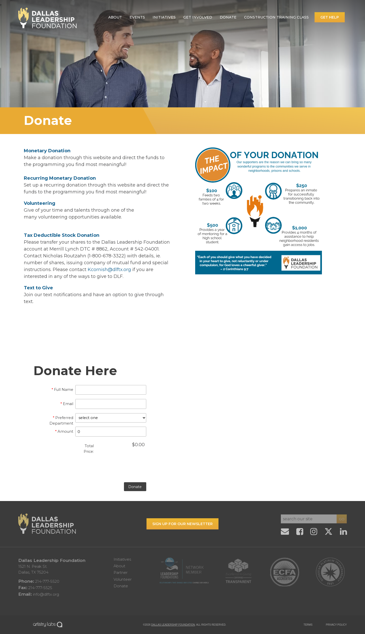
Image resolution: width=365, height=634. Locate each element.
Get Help (329, 17)
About (115, 17)
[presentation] (97, 472)
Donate (228, 17)
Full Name (62, 389)
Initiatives (164, 17)
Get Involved (197, 17)
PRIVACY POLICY (336, 624)
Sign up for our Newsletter (182, 524)
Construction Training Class (276, 17)
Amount (64, 431)
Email (66, 404)
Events (137, 17)
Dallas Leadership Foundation (173, 624)
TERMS (308, 624)
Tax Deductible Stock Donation (61, 235)
